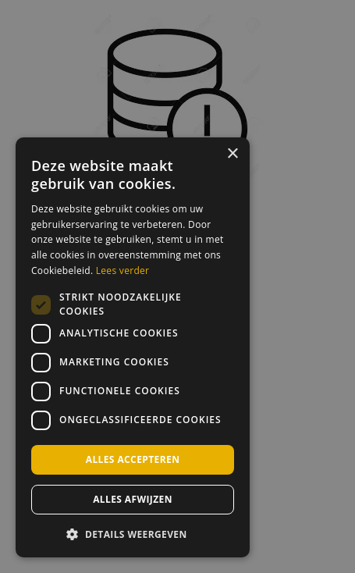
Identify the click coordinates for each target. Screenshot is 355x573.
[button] (132, 533)
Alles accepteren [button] (133, 459)
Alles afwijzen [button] (132, 499)
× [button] (232, 154)
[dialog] (133, 347)
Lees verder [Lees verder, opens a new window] (123, 270)
